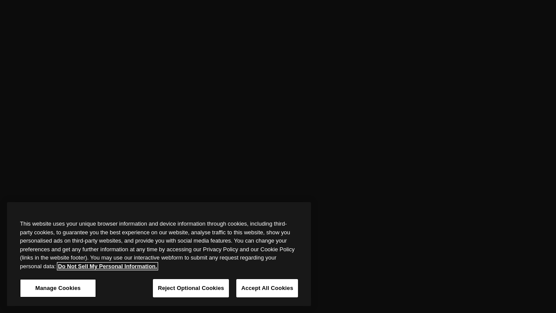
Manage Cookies (57, 288)
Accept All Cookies (267, 288)
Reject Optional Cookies (191, 288)
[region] (159, 254)
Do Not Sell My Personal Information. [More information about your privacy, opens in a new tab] (107, 266)
